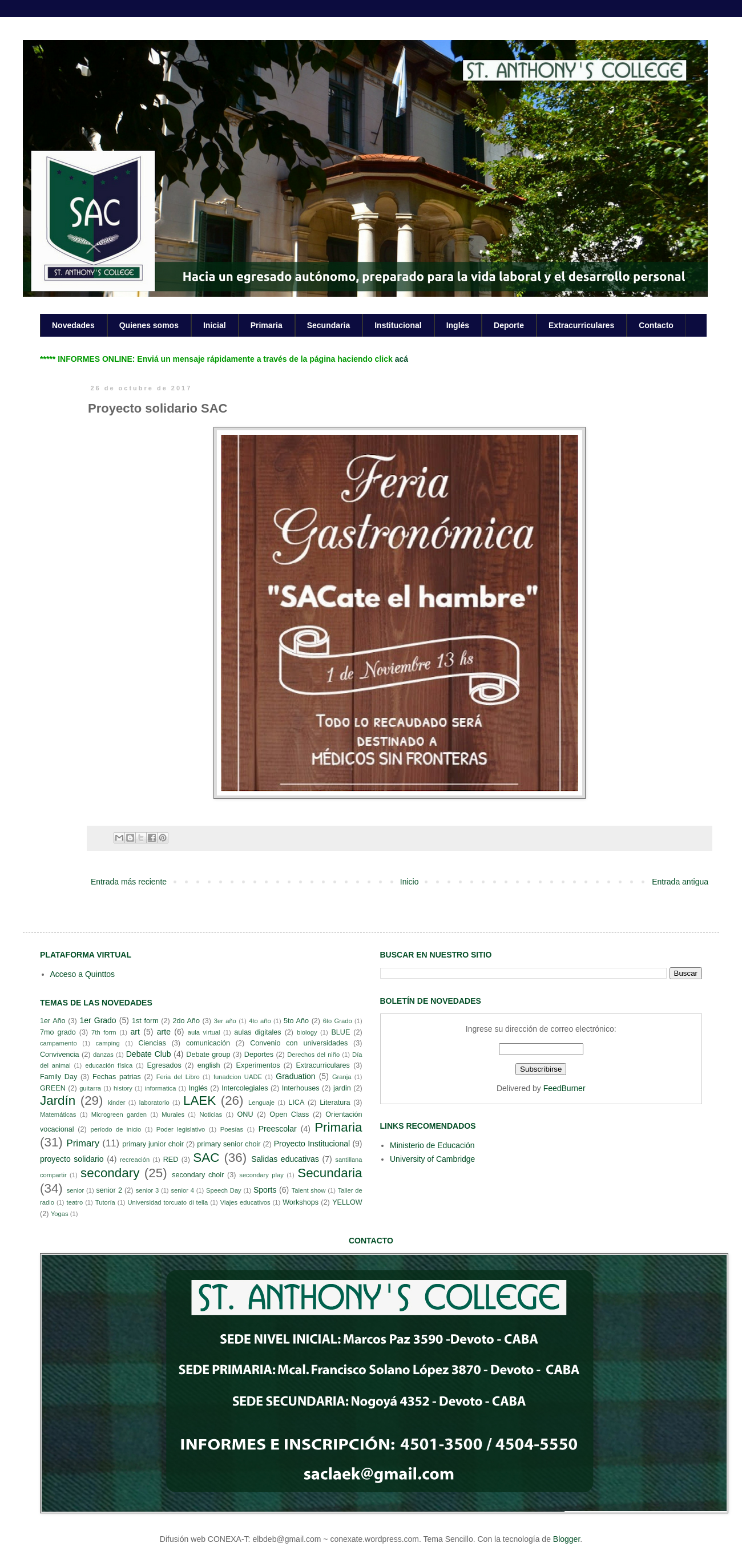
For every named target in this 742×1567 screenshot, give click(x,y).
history (123, 1088)
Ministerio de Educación (432, 1145)
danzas (103, 1054)
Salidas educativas (285, 1159)
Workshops (300, 1202)
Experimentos (258, 1065)
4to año (260, 1020)
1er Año (53, 1021)
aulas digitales (257, 1032)
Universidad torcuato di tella (168, 1202)
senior (75, 1190)
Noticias (210, 1114)
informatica (160, 1088)
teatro (75, 1202)
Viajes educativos (245, 1202)
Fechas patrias (116, 1077)
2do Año (185, 1021)
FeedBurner (564, 1088)
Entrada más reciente (129, 881)
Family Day (58, 1077)
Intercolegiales (244, 1088)
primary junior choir (153, 1144)
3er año (225, 1020)
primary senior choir (228, 1144)
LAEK (199, 1100)
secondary (109, 1173)
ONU (245, 1114)
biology (307, 1032)
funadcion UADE (237, 1076)
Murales (173, 1114)
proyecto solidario (72, 1159)
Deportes (258, 1055)
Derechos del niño (313, 1054)
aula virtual (204, 1032)
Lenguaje (261, 1102)
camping (107, 1043)
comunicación (208, 1043)
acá (401, 359)
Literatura (335, 1102)
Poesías (231, 1129)
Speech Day (223, 1190)
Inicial (214, 325)
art (135, 1031)
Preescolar (278, 1128)
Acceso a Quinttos (82, 974)
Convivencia (59, 1055)
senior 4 (182, 1190)
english (208, 1065)
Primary (82, 1143)
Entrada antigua (680, 881)
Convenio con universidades (299, 1043)
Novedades (73, 325)
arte (164, 1031)
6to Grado (337, 1020)
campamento (58, 1043)
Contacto (656, 325)
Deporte (509, 325)
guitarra (90, 1088)
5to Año (296, 1021)
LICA (296, 1102)
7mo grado (58, 1032)
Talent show (309, 1190)
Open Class (289, 1114)
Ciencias (152, 1043)
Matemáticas (58, 1114)
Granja (342, 1076)
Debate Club (148, 1054)
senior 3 (147, 1190)
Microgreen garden (119, 1114)
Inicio (409, 881)
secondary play (261, 1175)
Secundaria (328, 325)
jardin (342, 1088)
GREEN (53, 1088)
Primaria (267, 325)
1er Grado (97, 1020)
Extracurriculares (581, 325)
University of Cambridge (432, 1159)
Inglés (457, 325)
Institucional (397, 325)
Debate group (208, 1055)
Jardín (57, 1100)
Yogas (59, 1213)
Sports (264, 1189)
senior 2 (109, 1190)
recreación (135, 1159)
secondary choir (198, 1175)
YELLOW (347, 1202)
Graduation (295, 1076)
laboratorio (154, 1102)
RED (171, 1160)
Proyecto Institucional (312, 1143)
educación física (108, 1065)
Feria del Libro (178, 1076)
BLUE (340, 1032)
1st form (145, 1021)
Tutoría (105, 1202)
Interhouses (301, 1088)
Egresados (164, 1065)
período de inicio (116, 1129)
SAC (206, 1157)
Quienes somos (149, 325)
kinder (116, 1102)
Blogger (566, 1539)
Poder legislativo (180, 1129)
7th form (103, 1032)
